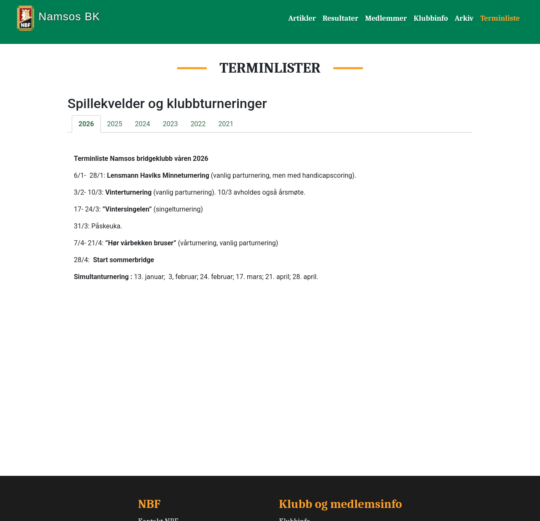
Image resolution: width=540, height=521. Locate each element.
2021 (226, 124)
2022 (198, 124)
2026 (86, 124)
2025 (114, 124)
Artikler (302, 18)
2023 (170, 124)
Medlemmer (386, 18)
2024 (142, 124)
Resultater (341, 18)
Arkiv (464, 18)
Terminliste (500, 18)
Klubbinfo (430, 18)
